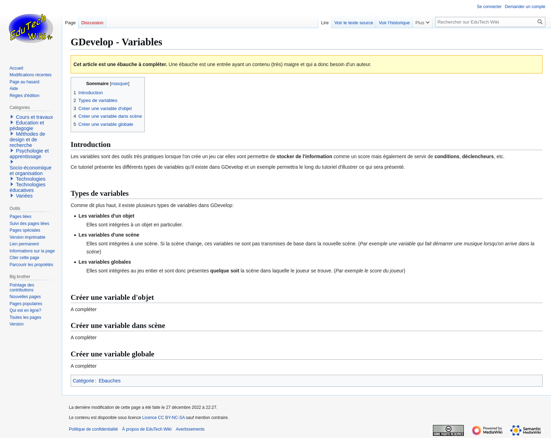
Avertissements (190, 429)
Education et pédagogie (26, 125)
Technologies (30, 179)
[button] (11, 116)
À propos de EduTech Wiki (146, 429)
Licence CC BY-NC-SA (163, 417)
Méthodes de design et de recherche (27, 139)
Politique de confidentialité (93, 429)
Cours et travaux (34, 117)
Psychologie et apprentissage (29, 153)
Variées (24, 196)
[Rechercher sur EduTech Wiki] (490, 22)
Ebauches (110, 381)
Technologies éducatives (27, 187)
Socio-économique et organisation (30, 170)
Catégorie (83, 381)
